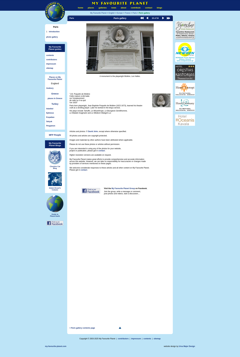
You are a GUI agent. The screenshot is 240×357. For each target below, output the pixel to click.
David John (93, 131)
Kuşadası (50, 117)
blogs (159, 8)
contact (148, 8)
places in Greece (55, 98)
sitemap (49, 68)
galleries (103, 8)
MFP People (55, 135)
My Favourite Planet (98, 13)
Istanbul (49, 109)
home (80, 8)
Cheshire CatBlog (55, 160)
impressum (51, 64)
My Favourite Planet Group (123, 188)
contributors (51, 60)
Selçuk (49, 121)
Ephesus (50, 113)
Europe (120, 13)
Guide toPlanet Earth (55, 206)
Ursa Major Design (187, 346)
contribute (136, 8)
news (113, 8)
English (112, 13)
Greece (54, 93)
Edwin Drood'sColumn (55, 181)
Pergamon (50, 126)
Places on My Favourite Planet (55, 78)
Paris (135, 13)
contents (50, 55)
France (127, 13)
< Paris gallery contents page (82, 328)
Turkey (55, 104)
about (123, 8)
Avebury (50, 88)
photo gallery (52, 37)
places (91, 8)
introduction (54, 32)
